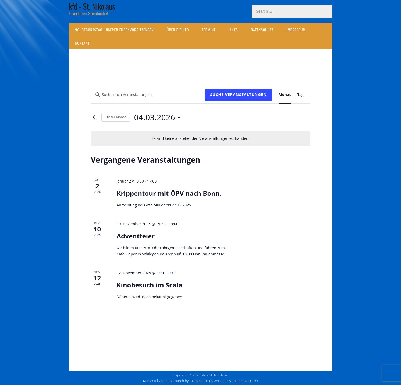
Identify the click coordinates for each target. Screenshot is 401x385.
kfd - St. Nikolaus (92, 6)
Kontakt (82, 43)
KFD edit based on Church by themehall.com (178, 380)
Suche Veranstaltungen (238, 94)
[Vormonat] (94, 117)
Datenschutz (262, 30)
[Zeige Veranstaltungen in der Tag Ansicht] (300, 94)
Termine (209, 30)
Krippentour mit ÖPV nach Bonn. (168, 193)
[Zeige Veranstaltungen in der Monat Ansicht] (285, 94)
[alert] (200, 138)
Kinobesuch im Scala (149, 284)
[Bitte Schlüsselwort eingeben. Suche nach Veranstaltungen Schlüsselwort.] (148, 94)
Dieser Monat (116, 117)
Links (233, 30)
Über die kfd (178, 30)
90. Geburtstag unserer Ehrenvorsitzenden (114, 30)
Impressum (296, 30)
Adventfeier (135, 235)
